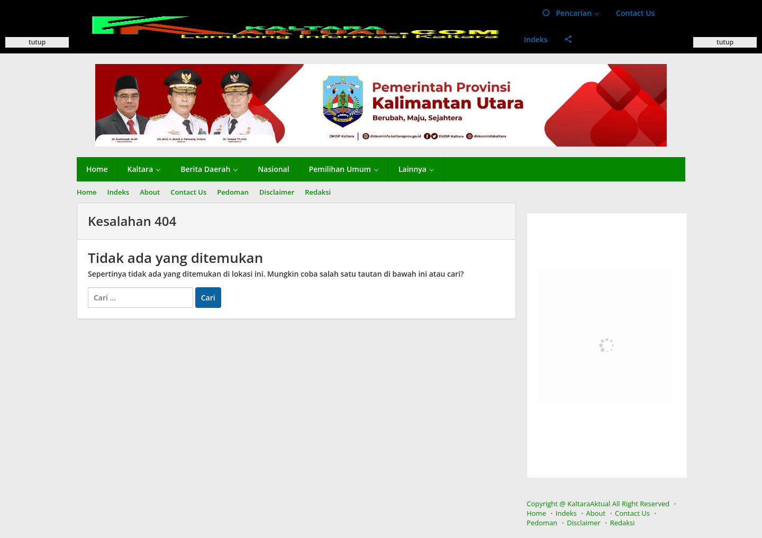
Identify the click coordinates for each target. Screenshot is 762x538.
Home (536, 513)
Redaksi (622, 522)
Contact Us (632, 513)
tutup (37, 42)
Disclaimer (584, 522)
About (596, 513)
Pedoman (542, 522)
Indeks (566, 513)
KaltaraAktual (588, 503)
